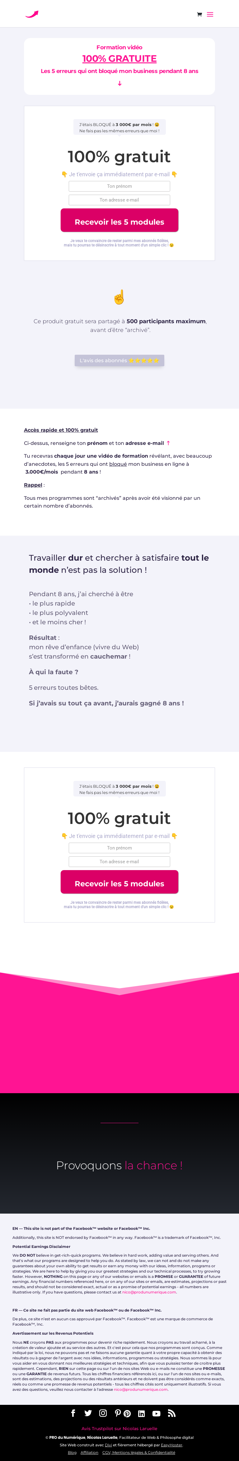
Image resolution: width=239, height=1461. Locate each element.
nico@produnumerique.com (149, 1292)
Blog (72, 1452)
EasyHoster (171, 1445)
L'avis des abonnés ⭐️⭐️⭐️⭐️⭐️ (119, 360)
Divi (108, 1445)
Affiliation (89, 1452)
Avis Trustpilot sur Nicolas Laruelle (119, 1428)
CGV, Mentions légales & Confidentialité (138, 1452)
